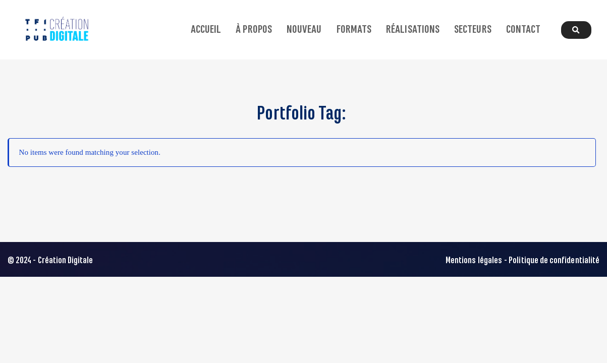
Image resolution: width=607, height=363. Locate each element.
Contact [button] (523, 29)
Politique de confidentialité (554, 260)
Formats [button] (354, 29)
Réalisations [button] (412, 29)
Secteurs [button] (472, 29)
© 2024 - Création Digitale (50, 260)
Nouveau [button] (304, 29)
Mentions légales (474, 260)
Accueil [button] (206, 29)
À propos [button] (253, 29)
